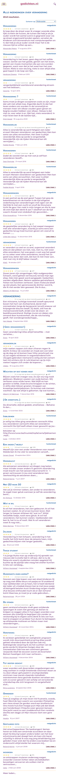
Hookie (6, 718)
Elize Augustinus (10, 215)
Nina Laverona (9, 688)
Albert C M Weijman (11, 291)
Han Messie (7, 321)
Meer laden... (9, 773)
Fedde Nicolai (8, 145)
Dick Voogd (7, 119)
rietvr (5, 768)
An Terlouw (7, 498)
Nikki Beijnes (8, 526)
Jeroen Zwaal (8, 455)
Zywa (5, 338)
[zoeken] (54, 3)
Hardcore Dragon (10, 74)
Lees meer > (51, 48)
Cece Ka (6, 91)
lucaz (5, 439)
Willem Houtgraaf (10, 568)
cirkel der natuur (9, 237)
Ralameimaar (8, 596)
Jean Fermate (8, 161)
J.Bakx (5, 366)
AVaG (5, 262)
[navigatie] (3, 4)
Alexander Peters (10, 48)
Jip (4, 545)
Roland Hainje (8, 479)
